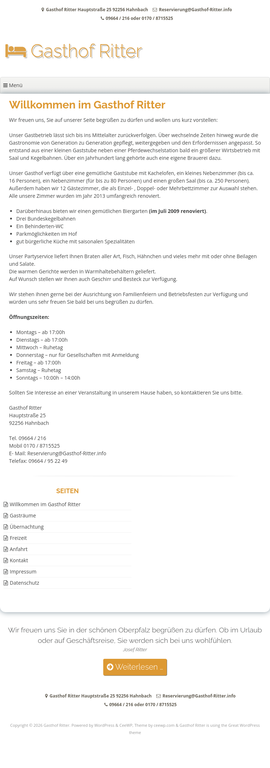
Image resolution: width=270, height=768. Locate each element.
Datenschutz (24, 582)
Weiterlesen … (135, 666)
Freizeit (18, 537)
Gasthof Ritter (73, 50)
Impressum (23, 571)
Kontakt (19, 560)
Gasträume (23, 515)
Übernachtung (27, 526)
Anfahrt (18, 549)
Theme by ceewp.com (154, 725)
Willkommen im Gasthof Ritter (45, 504)
